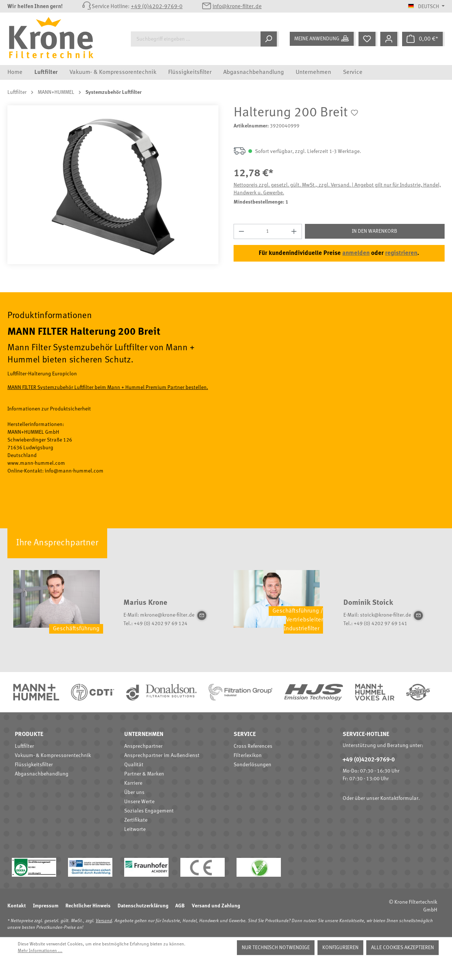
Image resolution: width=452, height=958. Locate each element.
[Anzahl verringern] (241, 231)
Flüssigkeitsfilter (34, 764)
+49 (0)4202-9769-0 (157, 7)
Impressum (45, 905)
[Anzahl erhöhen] (294, 231)
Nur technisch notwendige (276, 947)
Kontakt (16, 905)
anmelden (356, 253)
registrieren (401, 253)
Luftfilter (24, 746)
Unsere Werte (139, 801)
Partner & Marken (144, 774)
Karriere (133, 783)
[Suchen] (270, 39)
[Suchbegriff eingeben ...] (196, 39)
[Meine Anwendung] (323, 39)
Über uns (134, 792)
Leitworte (135, 829)
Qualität (133, 764)
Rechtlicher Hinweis (88, 905)
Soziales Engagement (149, 811)
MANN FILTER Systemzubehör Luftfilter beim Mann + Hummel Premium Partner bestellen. (107, 387)
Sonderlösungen (252, 764)
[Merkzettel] (367, 39)
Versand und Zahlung (216, 905)
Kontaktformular (399, 798)
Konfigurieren (340, 947)
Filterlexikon (248, 755)
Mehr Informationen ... (40, 951)
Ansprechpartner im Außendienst (162, 755)
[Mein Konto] (389, 39)
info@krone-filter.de (237, 7)
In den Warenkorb (374, 231)
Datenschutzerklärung (143, 905)
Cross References (253, 746)
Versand (104, 921)
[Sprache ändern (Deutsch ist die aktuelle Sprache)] (426, 6)
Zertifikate (135, 820)
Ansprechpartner (143, 746)
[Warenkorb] (423, 39)
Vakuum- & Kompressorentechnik (53, 755)
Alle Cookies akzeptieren (402, 947)
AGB (180, 905)
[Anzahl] (267, 231)
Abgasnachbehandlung (41, 774)
